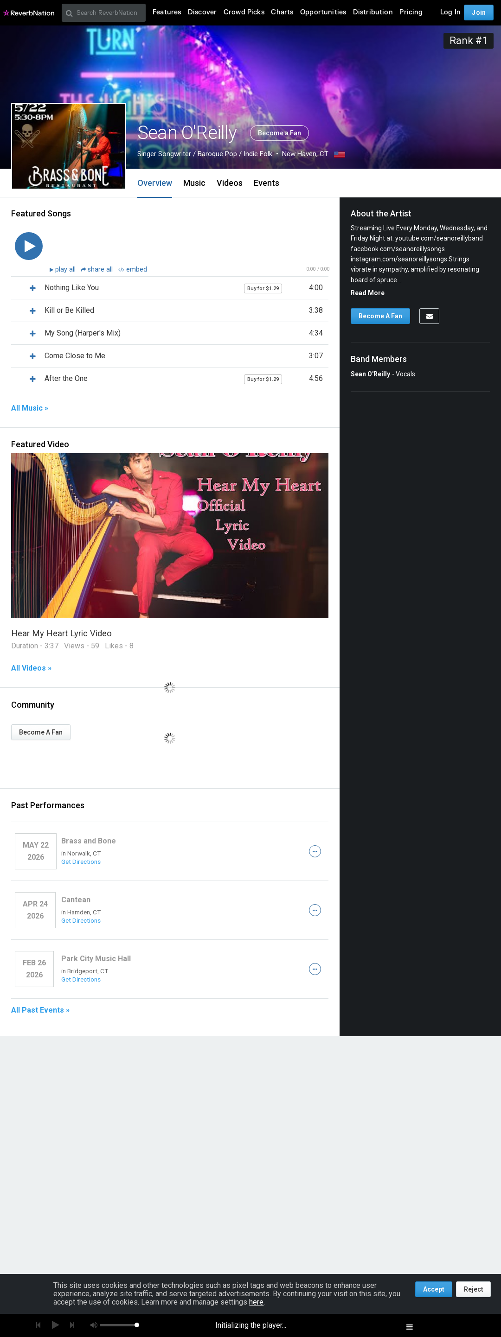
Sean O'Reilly (370, 374)
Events (266, 183)
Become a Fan (279, 133)
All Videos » (31, 668)
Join (479, 12)
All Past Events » (40, 1010)
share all (98, 269)
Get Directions (81, 861)
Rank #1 (469, 40)
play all (66, 269)
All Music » (29, 408)
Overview (154, 183)
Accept (433, 1289)
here (256, 1302)
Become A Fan (41, 732)
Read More (368, 293)
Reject (473, 1289)
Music (194, 183)
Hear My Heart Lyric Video (61, 633)
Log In (450, 12)
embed (132, 269)
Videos (230, 183)
